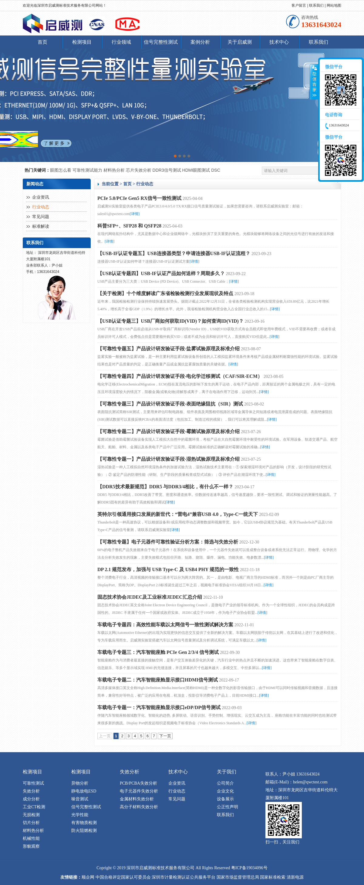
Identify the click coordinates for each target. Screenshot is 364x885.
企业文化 (225, 791)
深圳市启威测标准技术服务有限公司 (66, 5)
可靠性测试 (33, 783)
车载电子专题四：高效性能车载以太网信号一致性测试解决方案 (165, 624)
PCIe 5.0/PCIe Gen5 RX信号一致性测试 (139, 198)
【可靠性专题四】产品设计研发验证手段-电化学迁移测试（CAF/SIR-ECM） (179, 376)
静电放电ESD (83, 791)
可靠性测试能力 (87, 170)
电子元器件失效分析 (139, 791)
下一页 (165, 736)
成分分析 (31, 799)
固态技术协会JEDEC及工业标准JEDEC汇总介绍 (149, 597)
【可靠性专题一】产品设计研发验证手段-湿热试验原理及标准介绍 (168, 459)
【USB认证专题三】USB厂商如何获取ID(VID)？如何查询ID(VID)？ (170, 321)
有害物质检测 (84, 822)
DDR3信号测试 (167, 170)
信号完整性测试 (161, 42)
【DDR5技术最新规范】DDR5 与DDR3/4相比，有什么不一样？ (165, 486)
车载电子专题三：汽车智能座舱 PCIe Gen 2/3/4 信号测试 (158, 652)
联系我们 (316, 5)
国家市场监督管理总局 (238, 877)
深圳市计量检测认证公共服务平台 (183, 877)
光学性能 (79, 815)
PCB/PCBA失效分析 (138, 783)
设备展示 (225, 799)
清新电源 (295, 877)
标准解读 (40, 226)
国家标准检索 (272, 877)
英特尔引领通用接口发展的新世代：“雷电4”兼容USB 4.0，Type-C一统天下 (177, 514)
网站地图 (334, 5)
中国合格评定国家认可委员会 (123, 877)
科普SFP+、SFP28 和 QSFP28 (129, 225)
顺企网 (88, 877)
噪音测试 (79, 799)
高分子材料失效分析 (139, 807)
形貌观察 (31, 846)
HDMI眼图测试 (196, 170)
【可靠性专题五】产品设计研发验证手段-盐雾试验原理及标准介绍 (168, 348)
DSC (215, 170)
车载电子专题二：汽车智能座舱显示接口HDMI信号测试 (157, 679)
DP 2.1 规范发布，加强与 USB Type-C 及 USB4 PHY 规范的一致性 (168, 569)
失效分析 (31, 791)
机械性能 (31, 838)
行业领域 (121, 42)
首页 (42, 42)
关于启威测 (240, 42)
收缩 (314, 82)
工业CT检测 (34, 807)
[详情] (135, 214)
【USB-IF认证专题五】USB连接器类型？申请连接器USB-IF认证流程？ (173, 253)
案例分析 (200, 42)
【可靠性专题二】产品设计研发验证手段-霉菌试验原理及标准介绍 (168, 431)
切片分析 (31, 822)
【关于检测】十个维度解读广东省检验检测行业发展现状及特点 (165, 293)
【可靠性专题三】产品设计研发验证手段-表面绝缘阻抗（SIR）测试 (170, 403)
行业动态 (40, 207)
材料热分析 (114, 170)
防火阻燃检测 (84, 830)
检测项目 (82, 42)
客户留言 (299, 5)
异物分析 (79, 783)
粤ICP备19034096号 (249, 868)
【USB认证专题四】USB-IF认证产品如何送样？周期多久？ (161, 273)
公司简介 (225, 783)
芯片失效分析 (139, 170)
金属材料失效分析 (137, 799)
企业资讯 (40, 197)
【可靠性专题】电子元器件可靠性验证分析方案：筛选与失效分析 (167, 541)
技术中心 (279, 42)
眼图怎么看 (61, 170)
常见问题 (40, 216)
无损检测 (31, 815)
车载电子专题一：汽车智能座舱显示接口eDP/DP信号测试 (159, 707)
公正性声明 (227, 807)
